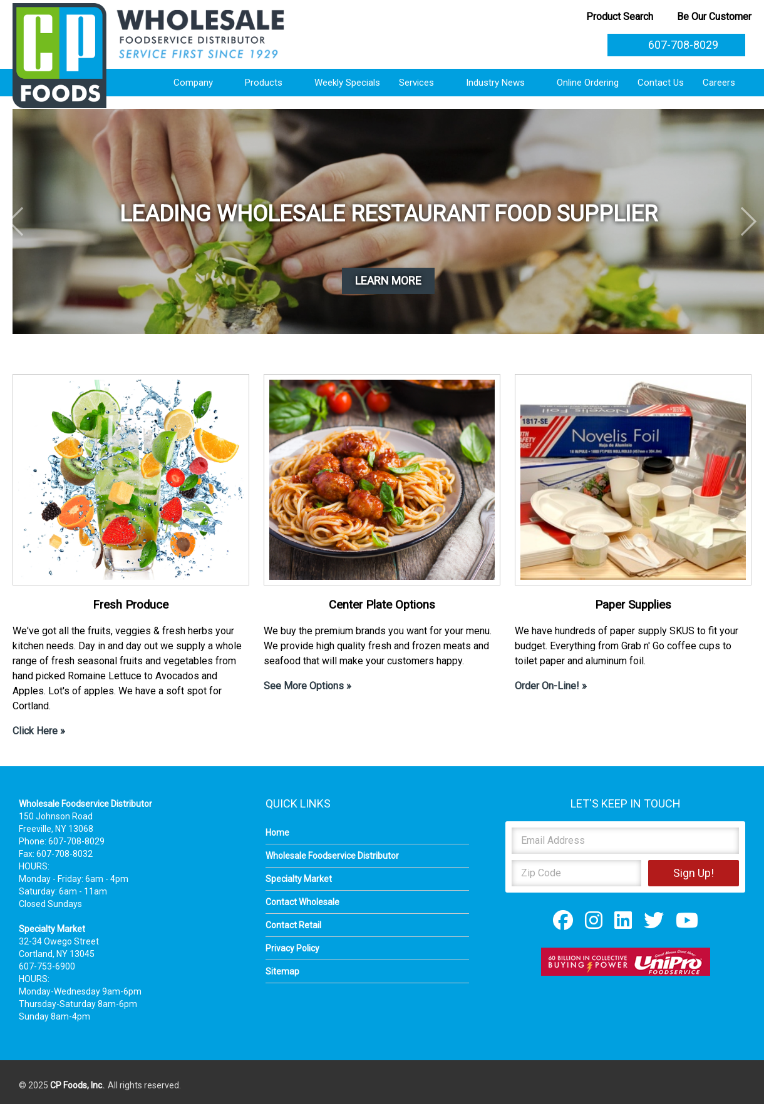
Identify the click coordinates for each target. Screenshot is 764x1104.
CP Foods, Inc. (77, 1085)
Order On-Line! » (551, 686)
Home (277, 833)
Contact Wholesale (302, 902)
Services (423, 82)
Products (270, 82)
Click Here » (39, 731)
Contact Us (661, 82)
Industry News (502, 82)
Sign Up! (693, 872)
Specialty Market (299, 879)
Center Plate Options (382, 605)
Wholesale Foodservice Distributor (332, 856)
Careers (725, 82)
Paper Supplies (633, 605)
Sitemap (282, 971)
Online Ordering (588, 82)
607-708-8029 (676, 44)
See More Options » (307, 686)
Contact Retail (293, 925)
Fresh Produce (130, 605)
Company (199, 82)
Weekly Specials (347, 82)
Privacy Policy (292, 948)
